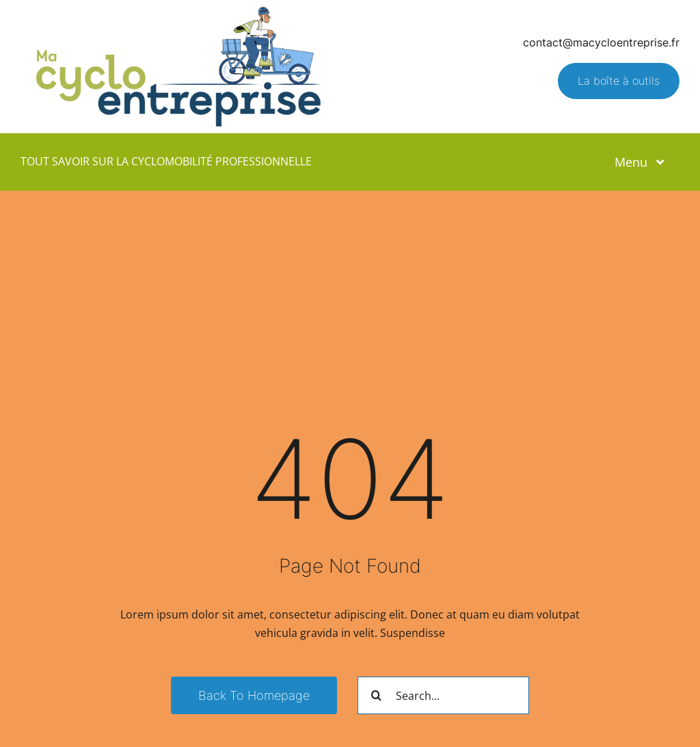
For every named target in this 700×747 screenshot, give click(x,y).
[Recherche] (376, 695)
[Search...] (443, 695)
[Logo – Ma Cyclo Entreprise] (178, 12)
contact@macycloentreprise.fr (601, 42)
